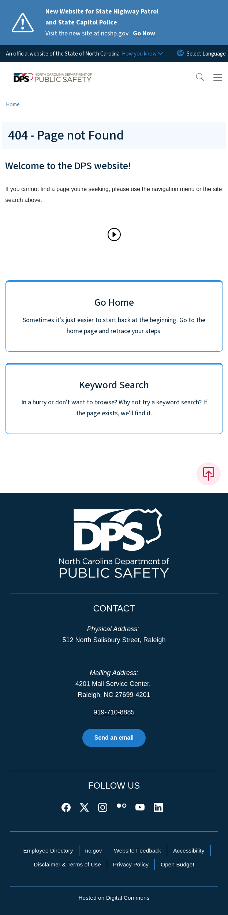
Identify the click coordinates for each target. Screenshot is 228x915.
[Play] (114, 234)
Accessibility (188, 850)
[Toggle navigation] (218, 77)
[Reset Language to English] (180, 53)
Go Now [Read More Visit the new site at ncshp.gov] (144, 33)
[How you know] (142, 53)
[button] (195, 77)
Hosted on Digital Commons (113, 898)
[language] (206, 53)
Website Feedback (137, 850)
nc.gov (93, 850)
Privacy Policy (131, 864)
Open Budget (177, 864)
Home (13, 104)
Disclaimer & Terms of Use (67, 864)
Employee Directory (48, 850)
